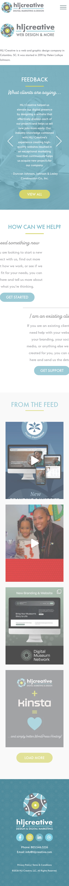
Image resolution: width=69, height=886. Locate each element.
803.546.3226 (39, 847)
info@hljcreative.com (38, 852)
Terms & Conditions (42, 865)
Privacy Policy (24, 865)
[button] (10, 141)
